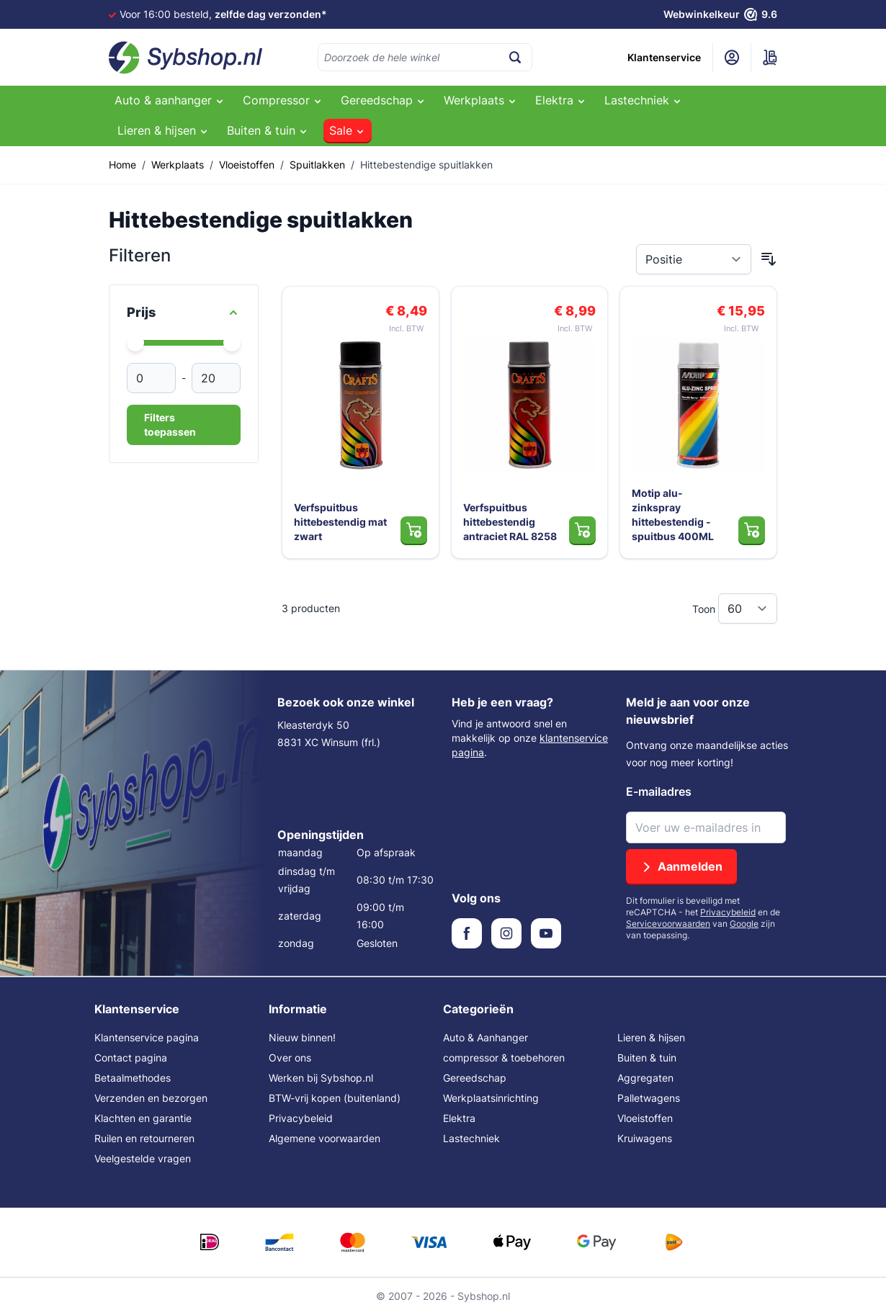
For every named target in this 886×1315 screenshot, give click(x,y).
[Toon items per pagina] (747, 608)
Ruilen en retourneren (144, 1138)
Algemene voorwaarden (324, 1138)
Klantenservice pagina (146, 1037)
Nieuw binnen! (302, 1037)
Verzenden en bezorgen (150, 1098)
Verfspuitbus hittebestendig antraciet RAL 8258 (510, 521)
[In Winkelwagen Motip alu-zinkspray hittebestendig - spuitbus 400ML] (751, 530)
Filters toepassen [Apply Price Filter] (170, 424)
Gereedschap (474, 1078)
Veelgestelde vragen (142, 1158)
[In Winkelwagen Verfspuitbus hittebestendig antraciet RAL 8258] (582, 530)
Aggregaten (645, 1078)
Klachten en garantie (143, 1118)
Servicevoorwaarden (668, 923)
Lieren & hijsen (651, 1037)
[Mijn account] (732, 58)
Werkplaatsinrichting (491, 1098)
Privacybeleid (728, 912)
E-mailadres (659, 791)
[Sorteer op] (693, 259)
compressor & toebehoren (504, 1057)
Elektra (459, 1118)
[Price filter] (184, 312)
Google (744, 923)
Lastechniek (471, 1138)
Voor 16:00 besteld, (223, 14)
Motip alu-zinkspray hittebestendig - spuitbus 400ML (673, 514)
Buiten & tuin (646, 1057)
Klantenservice (664, 57)
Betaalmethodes (132, 1078)
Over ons (290, 1057)
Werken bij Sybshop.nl (321, 1078)
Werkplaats (177, 164)
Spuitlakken (317, 164)
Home (122, 164)
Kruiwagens (644, 1138)
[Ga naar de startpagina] (186, 57)
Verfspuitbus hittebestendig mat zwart (340, 521)
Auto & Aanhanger (485, 1037)
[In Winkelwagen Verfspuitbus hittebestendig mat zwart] (414, 530)
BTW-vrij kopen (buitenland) (335, 1098)
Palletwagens (648, 1098)
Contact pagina (130, 1057)
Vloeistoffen (246, 164)
